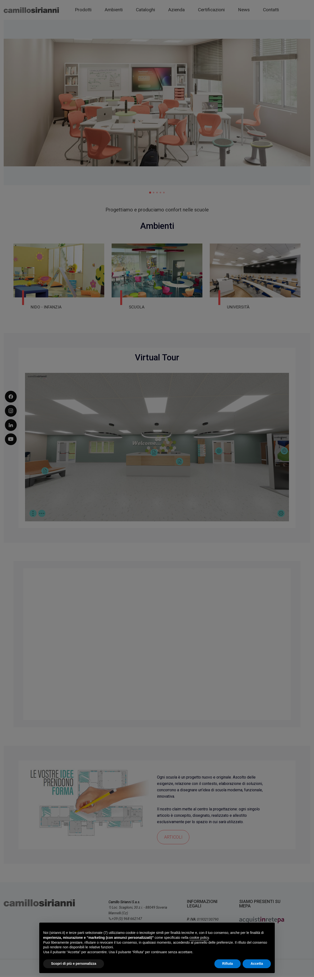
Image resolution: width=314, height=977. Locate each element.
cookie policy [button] (199, 938)
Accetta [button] (256, 963)
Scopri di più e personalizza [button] (73, 963)
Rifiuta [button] (227, 963)
